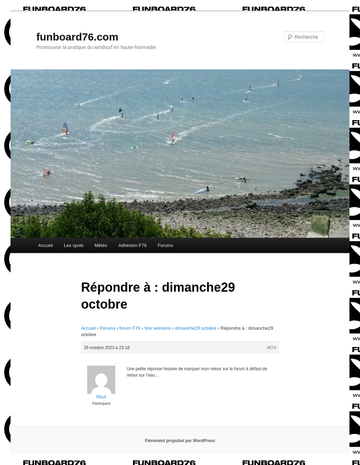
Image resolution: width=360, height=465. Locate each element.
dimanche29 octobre (196, 328)
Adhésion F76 (132, 245)
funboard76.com (77, 37)
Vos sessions (157, 328)
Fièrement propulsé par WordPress (180, 440)
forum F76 (130, 328)
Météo (101, 245)
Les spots (74, 245)
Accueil (45, 245)
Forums (165, 245)
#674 (271, 347)
